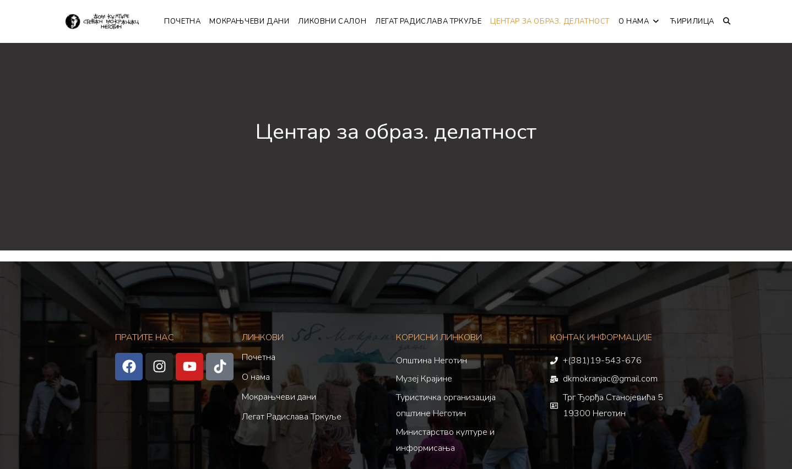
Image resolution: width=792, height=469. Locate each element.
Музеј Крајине (424, 379)
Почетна (258, 357)
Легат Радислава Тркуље (291, 417)
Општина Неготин (431, 361)
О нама (256, 377)
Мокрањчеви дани (279, 397)
